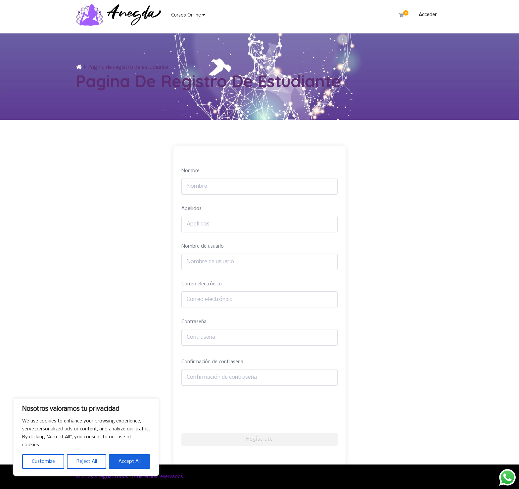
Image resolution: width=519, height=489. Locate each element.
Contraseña (194, 321)
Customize (43, 461)
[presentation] (231, 409)
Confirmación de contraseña (212, 362)
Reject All (86, 461)
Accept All (129, 461)
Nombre (190, 170)
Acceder (428, 15)
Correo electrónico (201, 284)
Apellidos (191, 208)
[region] (86, 437)
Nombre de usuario (202, 246)
